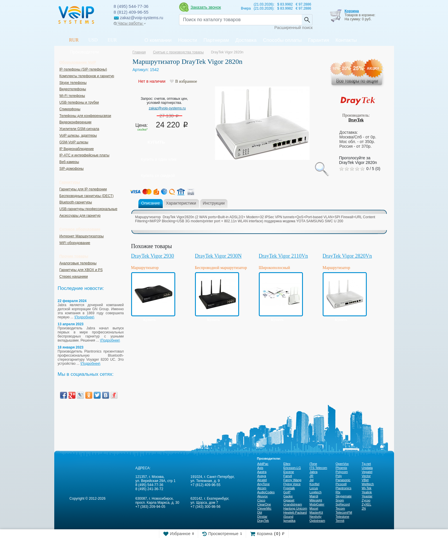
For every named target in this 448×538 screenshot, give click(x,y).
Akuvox (262, 496)
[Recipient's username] (240, 19)
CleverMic (264, 508)
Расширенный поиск (293, 27)
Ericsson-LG (292, 468)
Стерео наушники (73, 277)
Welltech (368, 484)
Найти (306, 19)
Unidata (367, 468)
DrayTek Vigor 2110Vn (283, 256)
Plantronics (343, 488)
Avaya (261, 476)
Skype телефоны (73, 83)
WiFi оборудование (74, 243)
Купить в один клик (159, 159)
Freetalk (289, 488)
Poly (339, 476)
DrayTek (356, 120)
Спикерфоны (69, 109)
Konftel (314, 484)
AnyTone (263, 484)
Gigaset (289, 500)
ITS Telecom (318, 468)
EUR (112, 39)
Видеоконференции (75, 122)
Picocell (341, 484)
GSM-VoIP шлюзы (73, 142)
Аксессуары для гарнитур (80, 216)
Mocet (314, 508)
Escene (288, 472)
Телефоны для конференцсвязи (85, 116)
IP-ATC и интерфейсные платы (84, 155)
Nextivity (316, 516)
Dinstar (262, 516)
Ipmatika (289, 520)
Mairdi (314, 496)
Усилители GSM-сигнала (79, 129)
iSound (288, 516)
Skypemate (344, 496)
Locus (314, 488)
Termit (340, 520)
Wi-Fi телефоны (72, 96)
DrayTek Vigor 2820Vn (347, 256)
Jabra (314, 472)
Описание (150, 203)
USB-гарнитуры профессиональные (88, 209)
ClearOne (264, 504)
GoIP (287, 492)
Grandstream (292, 504)
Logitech (316, 492)
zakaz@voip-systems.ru (167, 108)
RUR (74, 39)
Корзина (351, 11)
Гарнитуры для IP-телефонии (83, 189)
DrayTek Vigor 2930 (152, 256)
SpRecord (343, 504)
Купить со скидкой (158, 175)
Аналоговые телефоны (78, 263)
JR (311, 476)
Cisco (261, 500)
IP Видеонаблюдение (76, 149)
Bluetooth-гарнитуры (75, 202)
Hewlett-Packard (295, 512)
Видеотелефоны (72, 89)
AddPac (263, 463)
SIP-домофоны (71, 169)
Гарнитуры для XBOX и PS (81, 270)
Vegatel (367, 472)
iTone (313, 463)
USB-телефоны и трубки (79, 102)
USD (93, 39)
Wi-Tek (367, 488)
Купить (156, 142)
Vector (366, 476)
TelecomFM (344, 512)
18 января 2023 (71, 347)
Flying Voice (292, 484)
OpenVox (342, 463)
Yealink (367, 492)
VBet (365, 480)
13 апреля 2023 (71, 324)
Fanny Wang (292, 480)
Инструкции (214, 203)
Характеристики (181, 203)
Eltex (286, 463)
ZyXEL (366, 504)
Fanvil (287, 476)
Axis (260, 468)
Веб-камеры (69, 162)
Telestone (342, 516)
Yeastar (367, 496)
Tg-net (366, 463)
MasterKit (316, 512)
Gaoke (288, 496)
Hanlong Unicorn (295, 508)
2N (364, 508)
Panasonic (343, 480)
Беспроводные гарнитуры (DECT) (86, 196)
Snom (340, 500)
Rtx (338, 492)
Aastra (262, 472)
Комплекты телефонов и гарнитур (86, 76)
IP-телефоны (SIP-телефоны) (83, 69)
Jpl (312, 480)
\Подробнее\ (84, 317)
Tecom (340, 508)
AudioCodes (266, 492)
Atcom (261, 488)
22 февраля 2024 (72, 301)
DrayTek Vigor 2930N (218, 256)
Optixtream (317, 520)
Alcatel (262, 480)
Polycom (342, 472)
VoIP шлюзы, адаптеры (78, 135)
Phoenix (341, 468)
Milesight (316, 500)
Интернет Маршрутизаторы (81, 236)
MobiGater (317, 504)
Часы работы (130, 23)
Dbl (259, 512)
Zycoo (366, 500)
